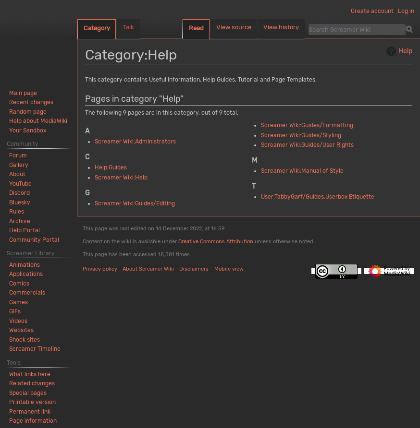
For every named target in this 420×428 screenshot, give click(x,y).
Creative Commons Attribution (215, 241)
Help (398, 51)
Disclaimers (194, 269)
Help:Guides (111, 167)
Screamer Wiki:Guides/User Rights (307, 145)
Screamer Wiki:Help (121, 177)
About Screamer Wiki (148, 269)
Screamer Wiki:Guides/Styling (301, 135)
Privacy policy (100, 269)
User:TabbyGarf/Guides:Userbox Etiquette (317, 196)
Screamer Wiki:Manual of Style (302, 170)
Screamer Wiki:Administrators (135, 141)
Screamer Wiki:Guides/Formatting (307, 125)
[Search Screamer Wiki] (357, 29)
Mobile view (229, 269)
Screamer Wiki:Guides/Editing (135, 203)
